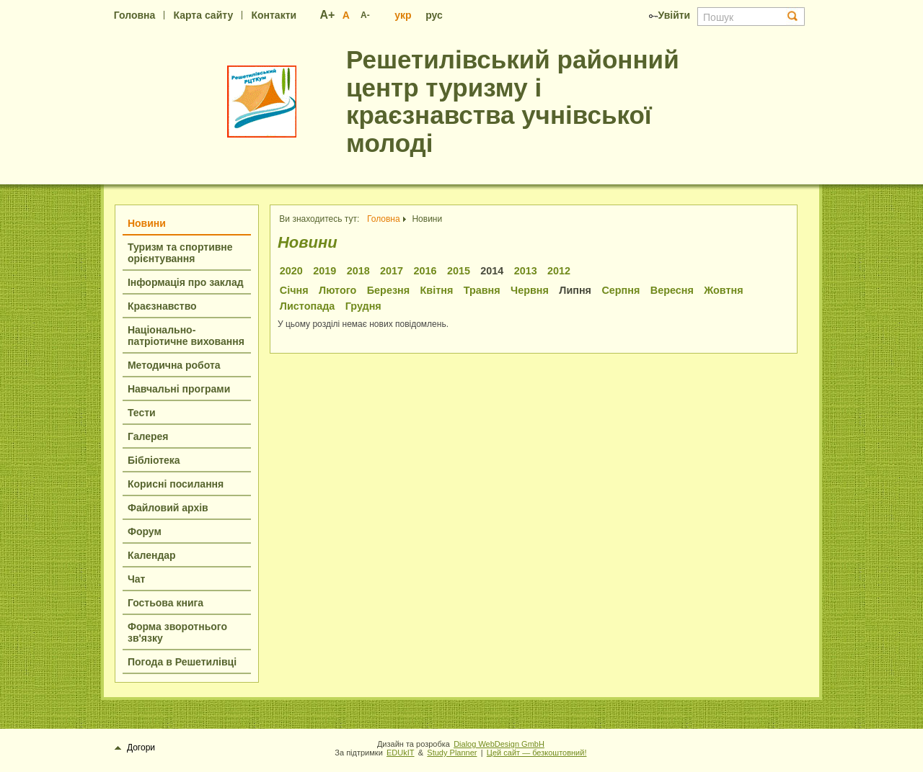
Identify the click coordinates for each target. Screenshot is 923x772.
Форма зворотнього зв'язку (177, 632)
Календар (152, 555)
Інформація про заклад (186, 282)
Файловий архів (168, 507)
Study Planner (452, 752)
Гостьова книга (165, 603)
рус (434, 15)
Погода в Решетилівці (182, 662)
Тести (142, 412)
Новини (147, 223)
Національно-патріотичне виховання (186, 335)
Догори (135, 747)
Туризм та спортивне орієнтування (180, 252)
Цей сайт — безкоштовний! (537, 752)
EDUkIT (401, 752)
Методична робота (174, 365)
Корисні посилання (176, 484)
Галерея (148, 436)
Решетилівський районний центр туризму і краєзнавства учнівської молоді (512, 101)
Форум (145, 531)
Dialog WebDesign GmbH (499, 744)
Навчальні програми (179, 389)
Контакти (273, 15)
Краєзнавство (162, 306)
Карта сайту (204, 15)
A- (365, 15)
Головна (135, 15)
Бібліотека (154, 460)
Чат (136, 579)
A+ (327, 15)
